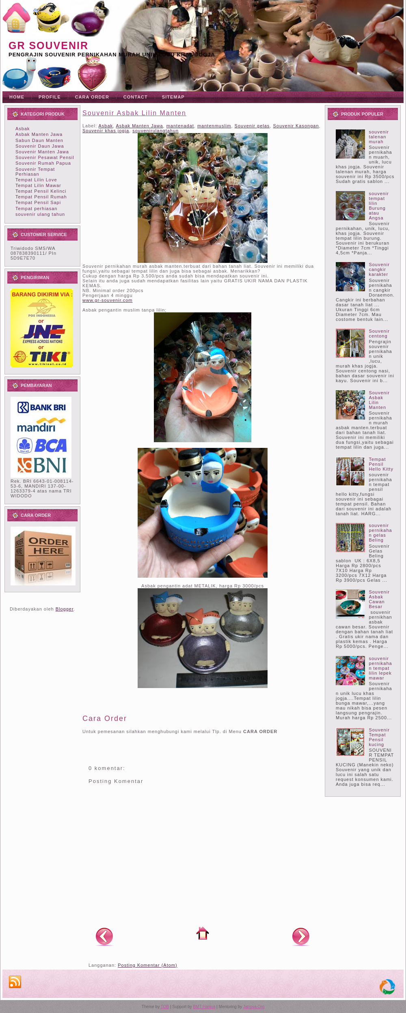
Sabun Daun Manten (39, 140)
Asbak (22, 128)
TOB (165, 1006)
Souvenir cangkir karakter (379, 269)
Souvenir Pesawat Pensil (44, 157)
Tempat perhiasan (36, 208)
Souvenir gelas (252, 125)
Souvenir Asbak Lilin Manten (134, 113)
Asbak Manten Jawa (39, 134)
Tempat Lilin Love (36, 179)
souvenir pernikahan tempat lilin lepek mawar (380, 668)
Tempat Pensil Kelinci (41, 191)
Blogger (64, 609)
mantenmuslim (214, 125)
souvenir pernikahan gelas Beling (380, 532)
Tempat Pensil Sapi (38, 202)
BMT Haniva (204, 1006)
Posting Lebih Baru (104, 936)
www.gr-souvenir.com (107, 300)
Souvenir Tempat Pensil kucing (379, 737)
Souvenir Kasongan (296, 125)
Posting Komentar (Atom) (147, 965)
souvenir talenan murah (379, 136)
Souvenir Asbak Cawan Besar (379, 599)
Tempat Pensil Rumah (41, 196)
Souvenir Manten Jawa (42, 151)
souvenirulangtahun (155, 130)
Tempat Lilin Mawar (38, 185)
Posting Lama (301, 936)
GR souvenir (49, 45)
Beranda (202, 933)
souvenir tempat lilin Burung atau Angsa (379, 205)
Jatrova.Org (253, 1006)
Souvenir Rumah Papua (43, 163)
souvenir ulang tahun (40, 214)
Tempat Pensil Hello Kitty (381, 464)
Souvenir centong (379, 333)
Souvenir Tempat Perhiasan (35, 171)
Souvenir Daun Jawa (39, 146)
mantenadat (180, 125)
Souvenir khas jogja (105, 130)
